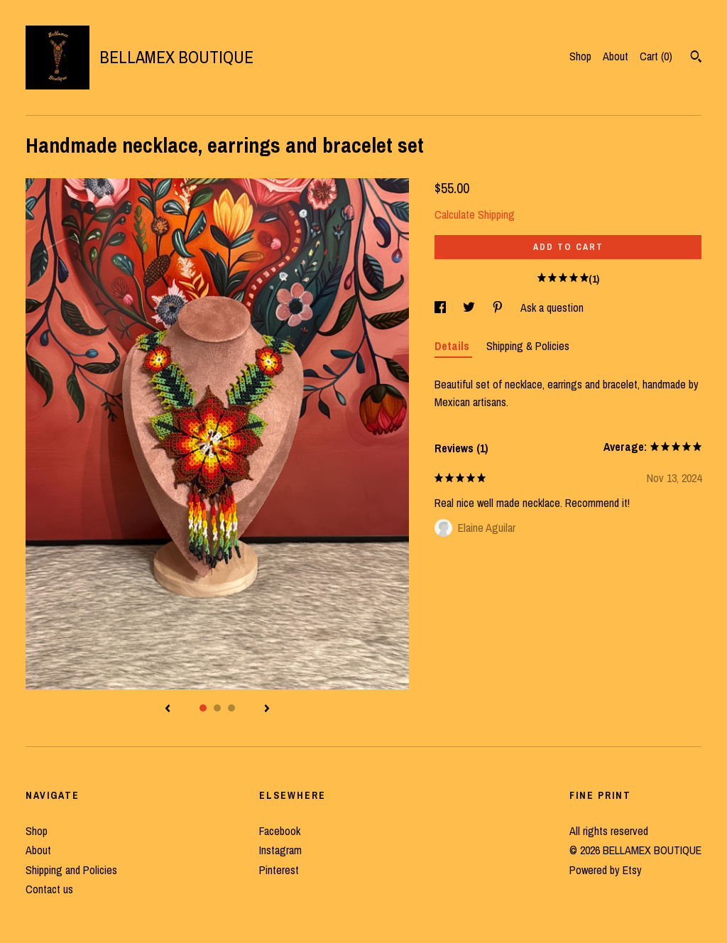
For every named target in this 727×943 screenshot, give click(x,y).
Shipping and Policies (71, 870)
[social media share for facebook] (441, 307)
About (615, 56)
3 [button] (231, 708)
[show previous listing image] (167, 709)
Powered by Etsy (605, 870)
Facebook (279, 831)
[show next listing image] (266, 709)
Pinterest (279, 870)
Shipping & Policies (527, 346)
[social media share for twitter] (470, 307)
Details (453, 346)
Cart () (656, 56)
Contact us (49, 889)
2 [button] (217, 708)
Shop (580, 56)
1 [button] (203, 708)
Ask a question (552, 307)
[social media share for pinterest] (499, 307)
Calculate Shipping (474, 214)
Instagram (280, 850)
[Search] (696, 58)
